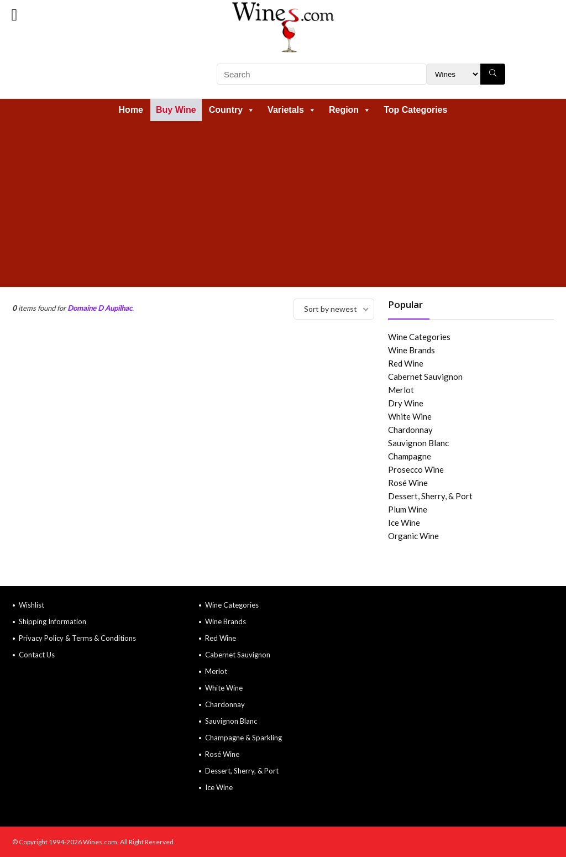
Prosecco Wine (416, 469)
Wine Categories (419, 337)
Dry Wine (405, 403)
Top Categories (415, 109)
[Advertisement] (283, 204)
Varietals (292, 109)
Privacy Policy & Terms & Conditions (77, 638)
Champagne (409, 456)
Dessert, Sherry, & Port (430, 496)
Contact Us (37, 654)
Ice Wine (404, 522)
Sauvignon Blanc (418, 443)
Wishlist (31, 604)
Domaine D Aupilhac (99, 308)
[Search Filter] (453, 74)
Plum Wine (407, 509)
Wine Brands (411, 350)
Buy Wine (176, 109)
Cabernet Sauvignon (425, 377)
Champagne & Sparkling (243, 737)
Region (350, 109)
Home (131, 109)
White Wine (410, 416)
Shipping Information (52, 621)
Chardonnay (410, 430)
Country (232, 109)
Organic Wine (413, 536)
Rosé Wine (408, 483)
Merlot (401, 390)
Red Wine (405, 363)
